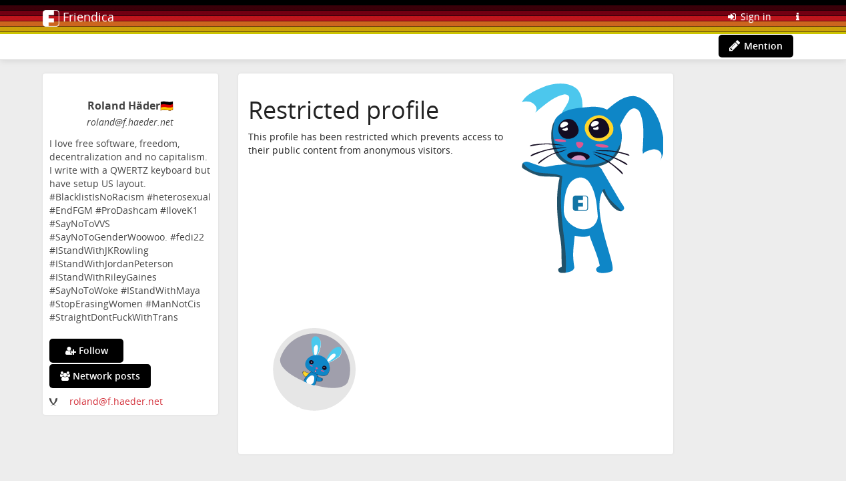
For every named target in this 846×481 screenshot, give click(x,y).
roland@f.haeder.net (116, 401)
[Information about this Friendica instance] (797, 16)
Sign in (748, 16)
